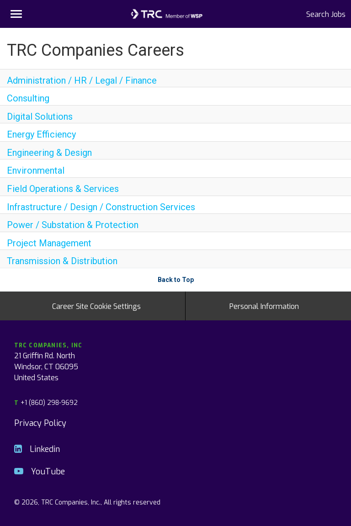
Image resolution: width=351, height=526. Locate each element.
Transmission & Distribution (62, 260)
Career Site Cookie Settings (96, 306)
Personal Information (264, 306)
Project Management (49, 243)
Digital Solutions (40, 116)
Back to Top (176, 279)
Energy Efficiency (41, 134)
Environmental (35, 170)
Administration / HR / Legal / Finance (82, 80)
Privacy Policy (40, 422)
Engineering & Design (49, 152)
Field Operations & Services (63, 188)
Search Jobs (326, 14)
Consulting (28, 98)
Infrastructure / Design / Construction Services (101, 207)
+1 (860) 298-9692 (46, 402)
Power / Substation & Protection (72, 224)
